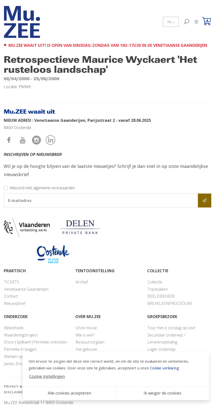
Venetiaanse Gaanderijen (26, 289)
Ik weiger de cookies (162, 393)
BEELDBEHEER (161, 296)
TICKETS (11, 282)
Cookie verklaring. (165, 367)
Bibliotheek (13, 328)
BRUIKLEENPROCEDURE (169, 303)
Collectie (154, 282)
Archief (82, 282)
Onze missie (86, 328)
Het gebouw (86, 349)
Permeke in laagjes (20, 349)
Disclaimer (14, 392)
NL (170, 21)
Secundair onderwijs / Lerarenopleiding (166, 338)
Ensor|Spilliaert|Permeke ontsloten (35, 342)
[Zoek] (187, 22)
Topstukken (157, 289)
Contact (11, 296)
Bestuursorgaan (90, 342)
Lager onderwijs (161, 349)
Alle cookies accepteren (69, 393)
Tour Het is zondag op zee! (171, 328)
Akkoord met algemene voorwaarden (42, 188)
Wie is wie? (85, 335)
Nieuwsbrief (14, 303)
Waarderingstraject (21, 335)
